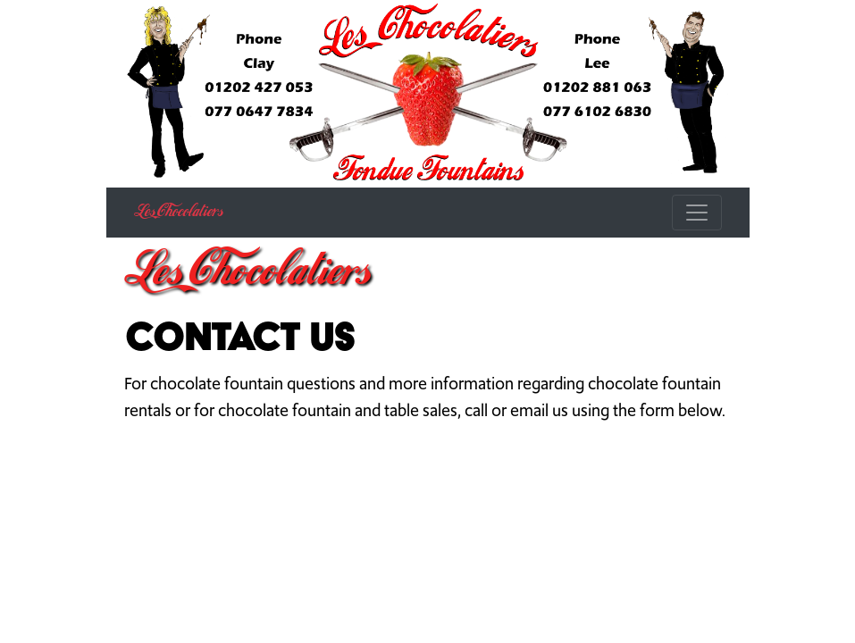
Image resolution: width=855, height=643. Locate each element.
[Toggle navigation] (697, 212)
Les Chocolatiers (178, 212)
